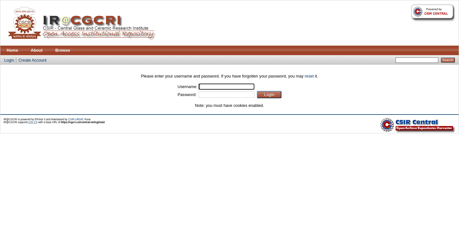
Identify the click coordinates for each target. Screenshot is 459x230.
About (37, 50)
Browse (62, 50)
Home (12, 50)
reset (309, 76)
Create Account (32, 60)
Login (9, 60)
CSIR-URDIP (75, 119)
